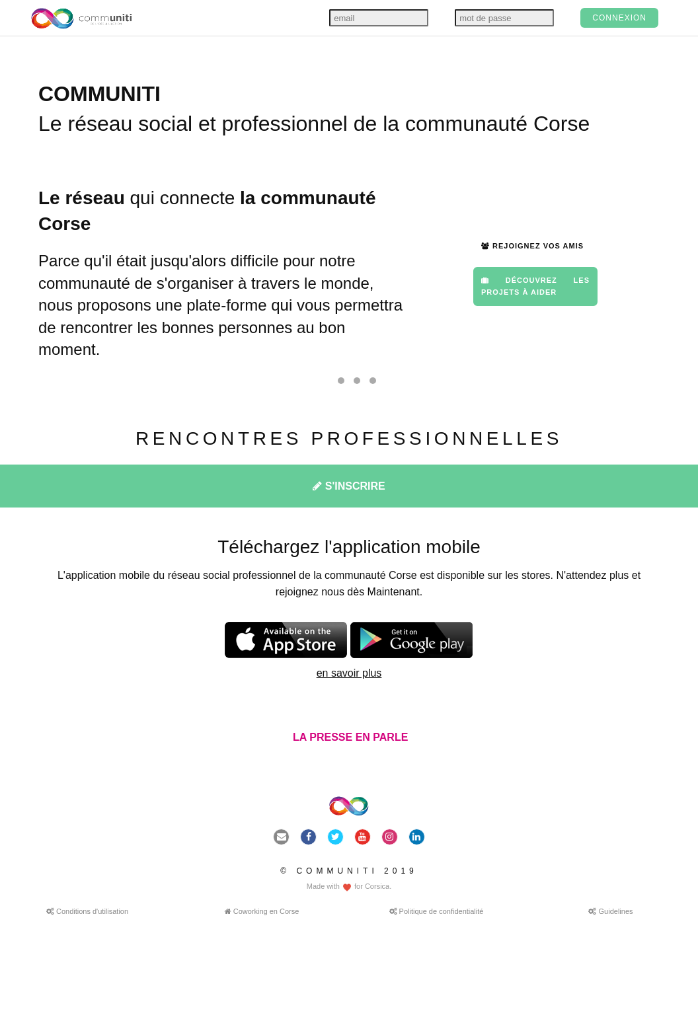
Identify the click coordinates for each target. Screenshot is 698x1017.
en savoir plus (349, 673)
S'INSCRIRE (349, 486)
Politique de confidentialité (436, 911)
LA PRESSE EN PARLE (349, 737)
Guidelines (610, 911)
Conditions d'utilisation (87, 911)
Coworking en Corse (262, 911)
